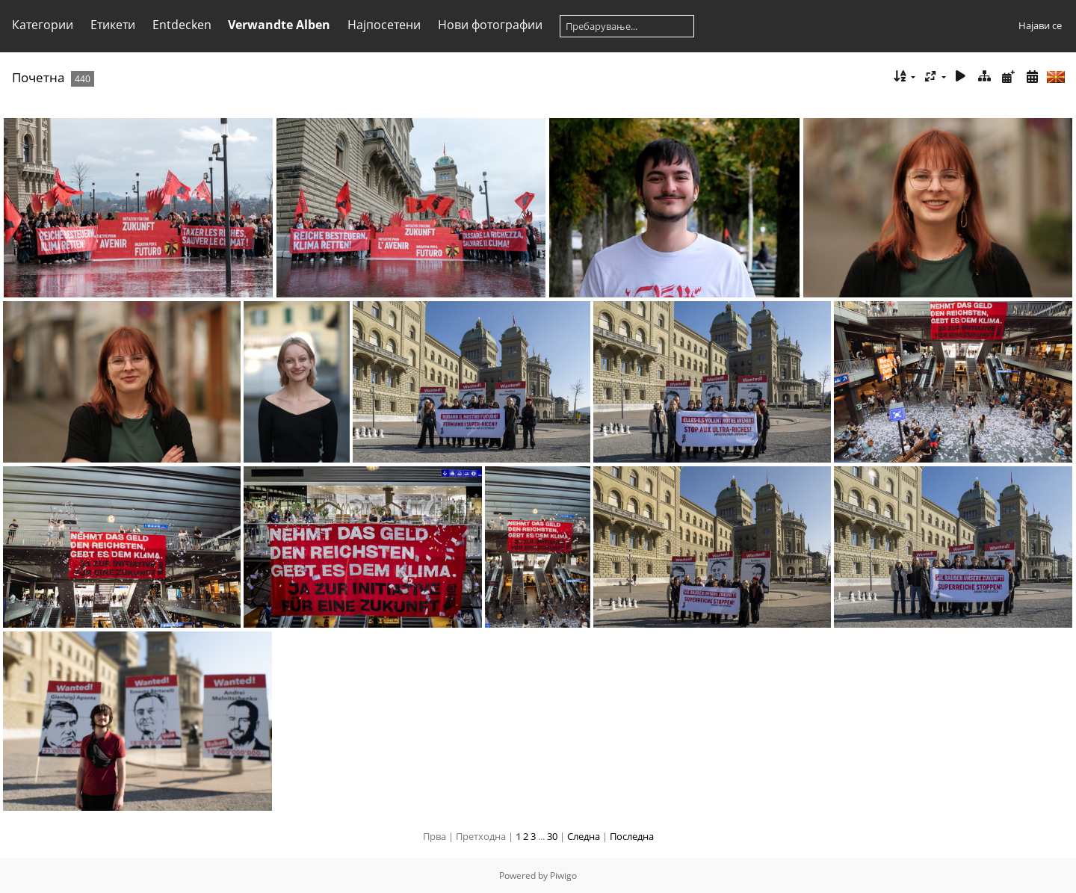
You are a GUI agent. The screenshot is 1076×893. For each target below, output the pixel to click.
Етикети (112, 24)
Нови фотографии (490, 24)
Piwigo (563, 875)
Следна (583, 836)
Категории (42, 24)
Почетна (38, 77)
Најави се (1040, 25)
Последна (632, 836)
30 (552, 836)
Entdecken (181, 24)
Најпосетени (384, 24)
